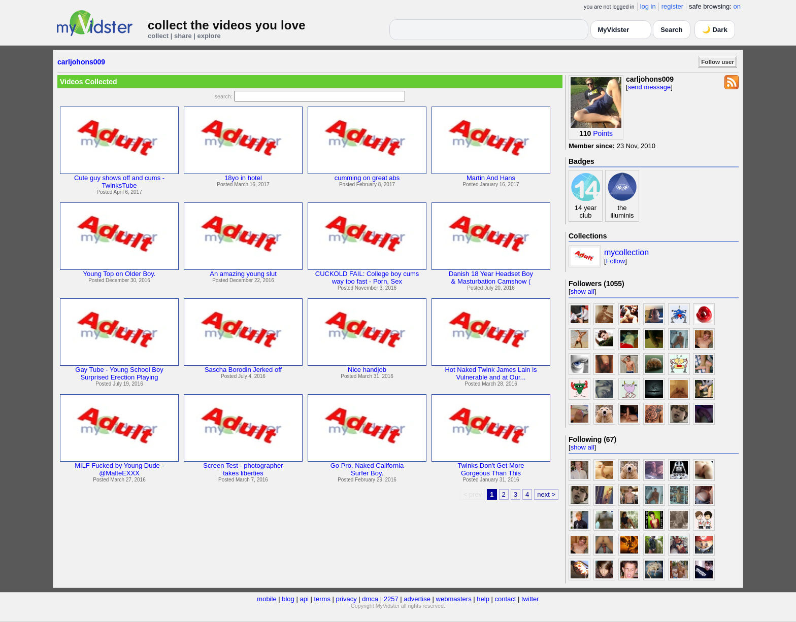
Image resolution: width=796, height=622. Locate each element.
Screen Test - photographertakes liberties (243, 469)
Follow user (717, 61)
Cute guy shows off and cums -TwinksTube (119, 181)
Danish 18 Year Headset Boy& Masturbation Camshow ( (491, 277)
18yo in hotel (243, 178)
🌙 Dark (714, 29)
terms (322, 599)
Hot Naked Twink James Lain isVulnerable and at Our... (491, 373)
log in (648, 6)
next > (546, 494)
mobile (266, 599)
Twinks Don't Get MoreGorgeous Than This (490, 469)
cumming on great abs (367, 178)
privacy (346, 599)
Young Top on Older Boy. (119, 274)
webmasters (454, 599)
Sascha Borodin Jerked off (243, 369)
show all (582, 291)
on (737, 6)
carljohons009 (81, 62)
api (304, 599)
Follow (615, 261)
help (483, 599)
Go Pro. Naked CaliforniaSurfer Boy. (367, 469)
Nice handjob (367, 369)
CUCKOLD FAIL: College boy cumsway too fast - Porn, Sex (367, 277)
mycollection (626, 252)
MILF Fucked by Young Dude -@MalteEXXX (119, 469)
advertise (417, 599)
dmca (370, 599)
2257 (391, 599)
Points (603, 133)
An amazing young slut (243, 274)
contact (505, 599)
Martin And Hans (491, 178)
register (672, 6)
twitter (530, 599)
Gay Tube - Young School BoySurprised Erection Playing (119, 373)
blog (288, 599)
